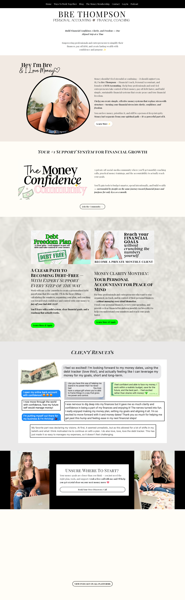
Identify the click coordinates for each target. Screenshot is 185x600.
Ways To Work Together (65, 4)
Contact (116, 4)
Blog (81, 4)
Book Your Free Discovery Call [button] (92, 489)
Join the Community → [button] (92, 206)
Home (49, 4)
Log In (125, 4)
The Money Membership (98, 4)
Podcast (134, 4)
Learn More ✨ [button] (103, 123)
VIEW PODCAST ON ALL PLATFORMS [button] (92, 584)
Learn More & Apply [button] (43, 325)
